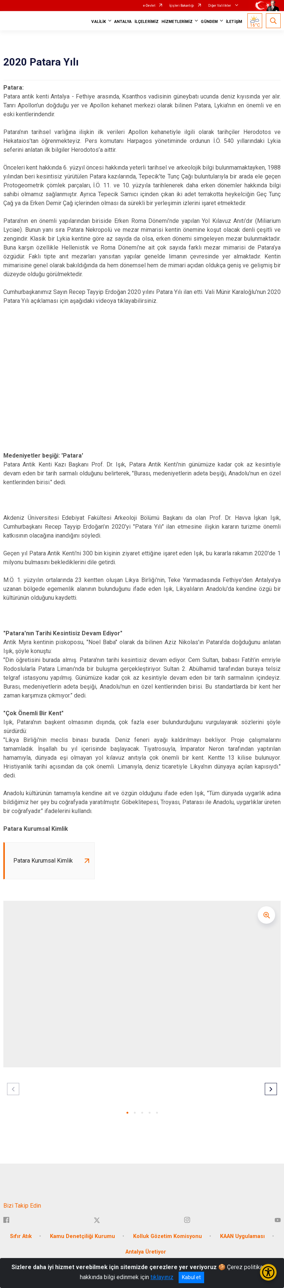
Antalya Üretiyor (145, 1252)
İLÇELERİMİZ (147, 21)
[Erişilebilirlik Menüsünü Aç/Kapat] (268, 1272)
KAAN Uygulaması (242, 1237)
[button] (127, 1113)
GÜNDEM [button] (209, 21)
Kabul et (191, 1277)
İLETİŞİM (234, 21)
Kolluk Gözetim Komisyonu (167, 1237)
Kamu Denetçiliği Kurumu (82, 1237)
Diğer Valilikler (220, 5)
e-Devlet (149, 5)
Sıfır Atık (21, 1237)
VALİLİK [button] (98, 21)
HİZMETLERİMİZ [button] (177, 21)
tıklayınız (162, 1277)
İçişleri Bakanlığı (181, 5)
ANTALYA (123, 21)
